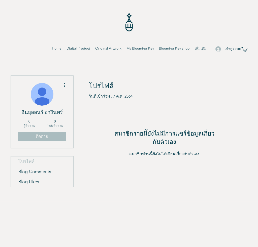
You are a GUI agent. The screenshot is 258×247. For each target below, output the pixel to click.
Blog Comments (34, 171)
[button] (244, 49)
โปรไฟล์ (26, 161)
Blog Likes (28, 181)
